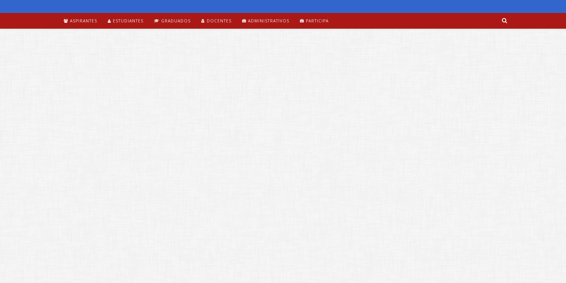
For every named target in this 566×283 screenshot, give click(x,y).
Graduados (172, 21)
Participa (314, 21)
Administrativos (265, 21)
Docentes (216, 21)
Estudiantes (125, 21)
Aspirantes (80, 21)
